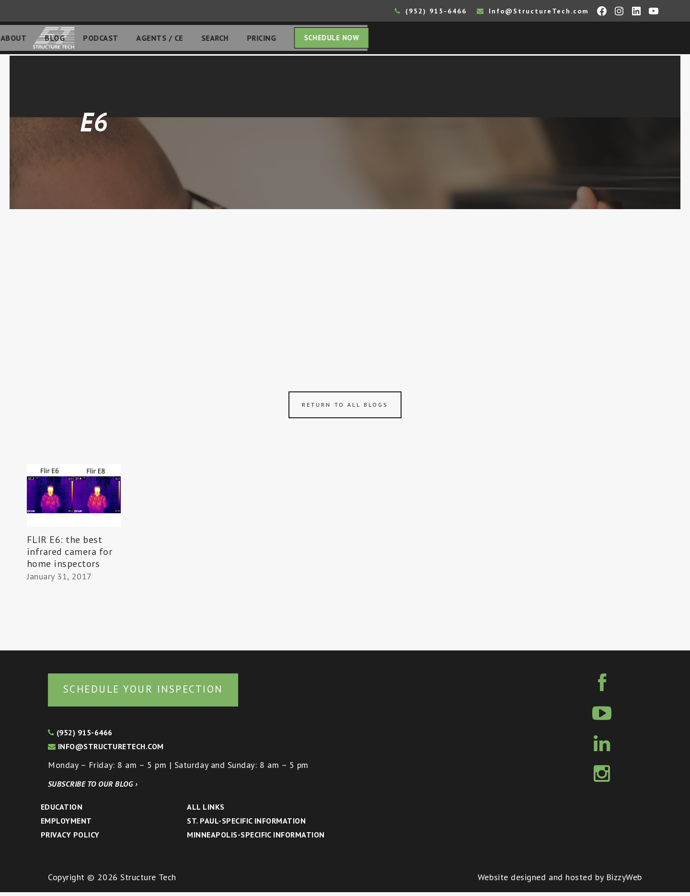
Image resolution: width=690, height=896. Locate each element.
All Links (205, 810)
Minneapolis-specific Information (255, 838)
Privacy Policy (70, 838)
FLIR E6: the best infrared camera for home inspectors (70, 554)
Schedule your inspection (160, 692)
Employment (66, 824)
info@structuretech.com (106, 750)
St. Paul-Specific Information (246, 824)
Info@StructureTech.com (533, 11)
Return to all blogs (345, 407)
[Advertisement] (345, 284)
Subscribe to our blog (93, 787)
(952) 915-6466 (431, 11)
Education (61, 810)
